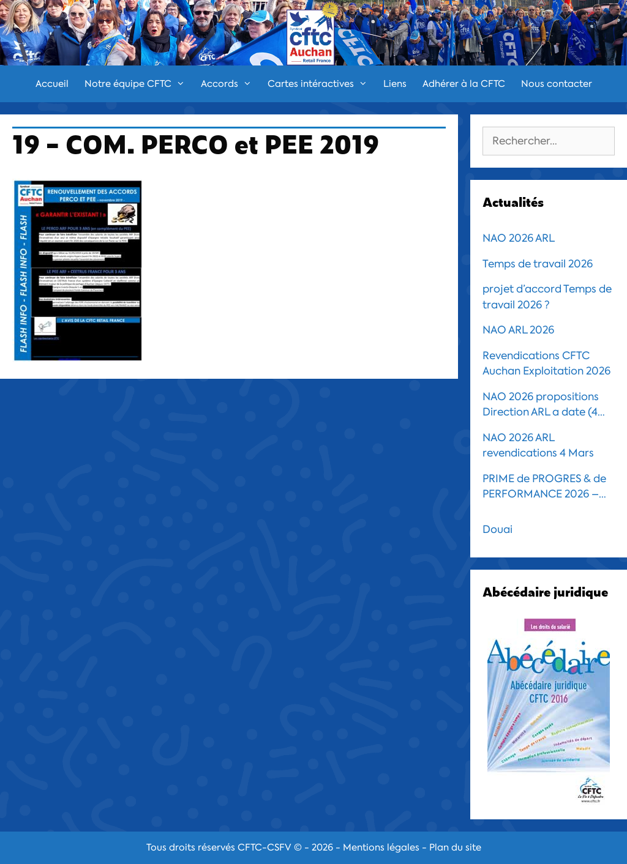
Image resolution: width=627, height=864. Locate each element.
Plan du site (455, 847)
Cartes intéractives (321, 83)
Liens (395, 84)
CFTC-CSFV (264, 847)
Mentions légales (381, 847)
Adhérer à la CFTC (463, 84)
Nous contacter (556, 84)
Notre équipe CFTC (138, 83)
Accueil (52, 84)
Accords (230, 83)
